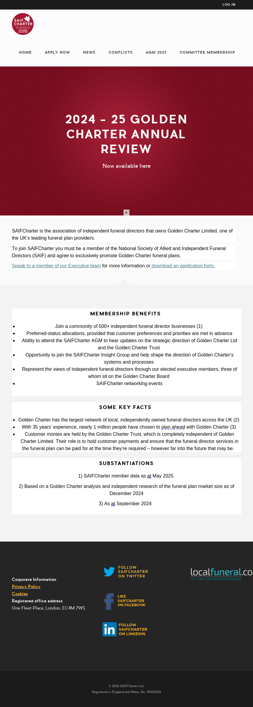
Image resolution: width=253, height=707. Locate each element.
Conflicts (121, 52)
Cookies (20, 593)
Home (25, 52)
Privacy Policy (26, 586)
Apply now (57, 52)
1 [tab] (126, 212)
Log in (229, 5)
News (89, 52)
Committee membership (207, 52)
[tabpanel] (126, 140)
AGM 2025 (156, 52)
